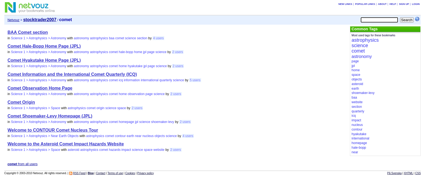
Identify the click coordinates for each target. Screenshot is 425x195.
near (138, 136)
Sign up (404, 4)
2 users (177, 52)
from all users (23, 164)
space (121, 108)
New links (345, 4)
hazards (115, 150)
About (382, 4)
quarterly (165, 80)
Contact (100, 173)
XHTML (408, 173)
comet (119, 38)
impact (126, 150)
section (142, 38)
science (130, 38)
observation (136, 94)
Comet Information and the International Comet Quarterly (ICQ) (72, 74)
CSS (418, 173)
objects (159, 136)
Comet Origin (21, 102)
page (150, 52)
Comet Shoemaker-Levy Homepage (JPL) (50, 116)
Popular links (365, 4)
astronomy (81, 38)
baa (111, 38)
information (132, 80)
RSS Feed (79, 173)
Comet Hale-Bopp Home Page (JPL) (44, 46)
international (149, 80)
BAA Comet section (28, 32)
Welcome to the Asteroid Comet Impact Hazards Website (66, 144)
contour (120, 136)
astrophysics (99, 38)
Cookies (130, 173)
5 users (195, 80)
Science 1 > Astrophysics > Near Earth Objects (44, 136)
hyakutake (135, 66)
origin (100, 108)
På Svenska (394, 173)
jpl (144, 52)
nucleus (147, 136)
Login (416, 4)
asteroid (73, 150)
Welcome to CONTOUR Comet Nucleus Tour (53, 130)
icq (121, 80)
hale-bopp (126, 52)
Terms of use (115, 173)
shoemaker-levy (162, 122)
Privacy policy (145, 173)
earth (130, 136)
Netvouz (14, 20)
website (159, 150)
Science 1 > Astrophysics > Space (35, 108)
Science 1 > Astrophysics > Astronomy (38, 38)
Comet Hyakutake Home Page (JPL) (44, 60)
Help (392, 4)
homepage (126, 122)
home (138, 52)
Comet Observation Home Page (40, 88)
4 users (158, 38)
